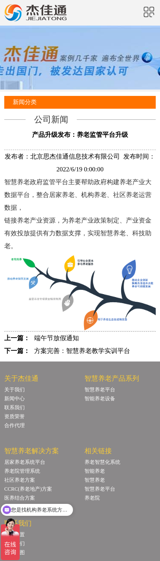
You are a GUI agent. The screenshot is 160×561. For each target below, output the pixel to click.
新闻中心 (14, 399)
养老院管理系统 (22, 471)
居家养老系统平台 (24, 462)
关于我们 (14, 390)
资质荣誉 (14, 416)
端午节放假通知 (56, 338)
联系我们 (14, 408)
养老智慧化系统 (102, 462)
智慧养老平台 (99, 390)
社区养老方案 (19, 480)
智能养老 (94, 471)
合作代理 (14, 425)
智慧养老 (94, 480)
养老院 (92, 498)
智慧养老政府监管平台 (36, 182)
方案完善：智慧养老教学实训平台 (82, 350)
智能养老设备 (99, 399)
